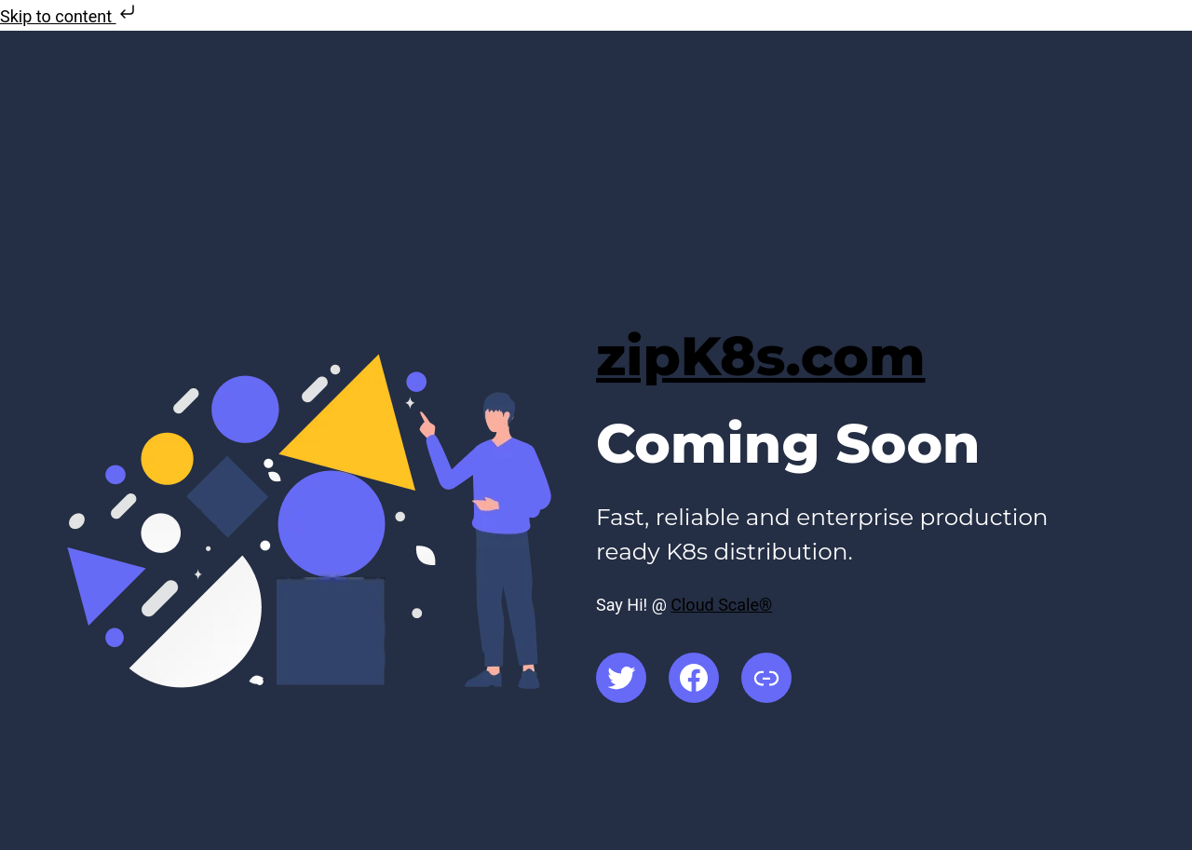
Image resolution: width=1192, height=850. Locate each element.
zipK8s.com (761, 356)
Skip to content (69, 16)
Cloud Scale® (721, 604)
